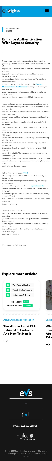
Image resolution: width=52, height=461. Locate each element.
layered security (37, 186)
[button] (47, 10)
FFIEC (25, 173)
